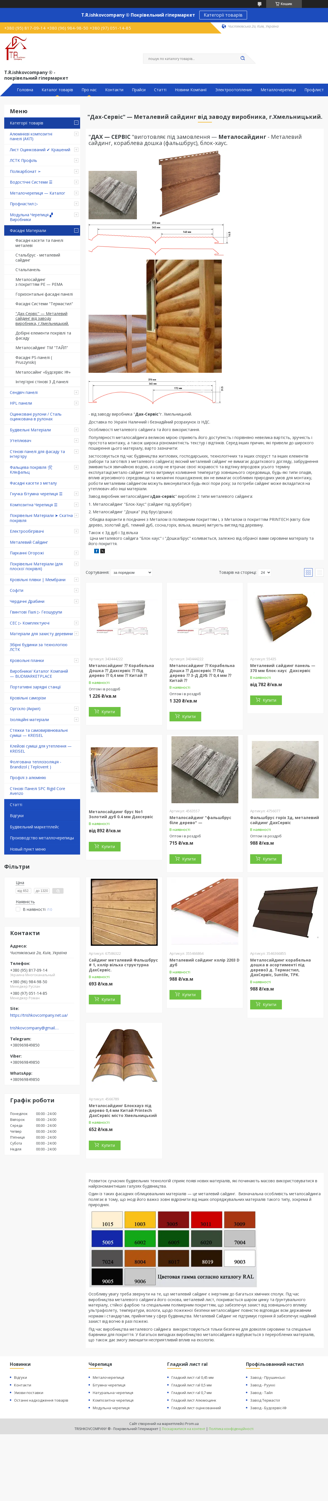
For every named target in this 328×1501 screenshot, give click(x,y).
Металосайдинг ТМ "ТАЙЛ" (41, 347)
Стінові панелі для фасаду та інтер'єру (37, 454)
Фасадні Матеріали (28, 230)
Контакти (114, 90)
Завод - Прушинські (267, 1377)
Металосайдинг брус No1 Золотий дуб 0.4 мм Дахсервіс (121, 814)
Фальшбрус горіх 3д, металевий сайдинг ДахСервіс (284, 820)
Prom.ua (192, 1423)
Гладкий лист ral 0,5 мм (191, 1385)
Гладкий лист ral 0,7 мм (191, 1392)
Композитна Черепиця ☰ (34, 504)
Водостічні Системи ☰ (31, 182)
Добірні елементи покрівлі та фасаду (43, 335)
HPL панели (21, 403)
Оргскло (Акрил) (25, 708)
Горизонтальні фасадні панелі (44, 294)
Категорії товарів (223, 15)
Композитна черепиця (113, 1400)
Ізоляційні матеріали (29, 719)
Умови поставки (28, 1392)
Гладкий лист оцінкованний (196, 1407)
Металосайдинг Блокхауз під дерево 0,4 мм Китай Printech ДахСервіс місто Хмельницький (123, 1110)
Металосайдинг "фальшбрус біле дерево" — (200, 820)
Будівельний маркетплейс (34, 826)
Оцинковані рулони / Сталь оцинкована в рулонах (36, 416)
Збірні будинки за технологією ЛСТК (38, 647)
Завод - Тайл (261, 1392)
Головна (25, 90)
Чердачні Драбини (27, 601)
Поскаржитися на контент (183, 1428)
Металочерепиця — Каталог (37, 193)
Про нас (89, 90)
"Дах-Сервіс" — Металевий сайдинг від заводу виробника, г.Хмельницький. (42, 318)
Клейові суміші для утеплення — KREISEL (41, 748)
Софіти (16, 590)
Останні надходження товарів (41, 1400)
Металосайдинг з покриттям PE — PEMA (39, 282)
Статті (160, 90)
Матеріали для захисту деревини (41, 633)
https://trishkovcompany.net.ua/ (39, 1015)
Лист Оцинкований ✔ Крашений (40, 149)
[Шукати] (242, 58)
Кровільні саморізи (28, 698)
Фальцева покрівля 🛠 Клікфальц (31, 470)
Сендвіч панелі (24, 392)
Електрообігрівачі (27, 531)
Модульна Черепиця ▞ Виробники (31, 217)
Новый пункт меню (28, 849)
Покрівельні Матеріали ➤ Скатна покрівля (41, 518)
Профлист (314, 90)
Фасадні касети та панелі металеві (39, 243)
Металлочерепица (278, 90)
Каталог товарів (57, 90)
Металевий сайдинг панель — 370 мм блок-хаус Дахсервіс (282, 668)
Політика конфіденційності (231, 1428)
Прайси (139, 90)
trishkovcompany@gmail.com (34, 1028)
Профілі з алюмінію (28, 777)
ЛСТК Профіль (23, 160)
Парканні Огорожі (27, 553)
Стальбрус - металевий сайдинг (37, 257)
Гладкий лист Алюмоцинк (193, 1400)
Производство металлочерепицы (42, 837)
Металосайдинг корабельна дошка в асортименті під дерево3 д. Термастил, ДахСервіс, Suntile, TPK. (280, 967)
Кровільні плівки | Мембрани (37, 579)
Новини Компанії (191, 90)
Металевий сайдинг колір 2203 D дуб (204, 962)
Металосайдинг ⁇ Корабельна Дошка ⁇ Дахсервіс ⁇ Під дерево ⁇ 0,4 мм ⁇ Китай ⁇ (121, 670)
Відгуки (17, 815)
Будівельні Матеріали (30, 429)
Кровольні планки (27, 660)
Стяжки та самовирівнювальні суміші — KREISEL (39, 733)
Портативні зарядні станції (35, 687)
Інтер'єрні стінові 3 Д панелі (41, 381)
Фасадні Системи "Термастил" (44, 303)
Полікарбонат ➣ (25, 171)
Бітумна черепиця (109, 1385)
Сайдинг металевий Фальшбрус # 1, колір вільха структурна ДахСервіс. (123, 965)
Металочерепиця (108, 1377)
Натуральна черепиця (113, 1392)
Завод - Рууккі (262, 1385)
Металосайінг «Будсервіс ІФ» (43, 372)
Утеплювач (20, 440)
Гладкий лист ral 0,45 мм (192, 1377)
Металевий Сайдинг (29, 542)
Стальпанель (27, 269)
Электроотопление (233, 90)
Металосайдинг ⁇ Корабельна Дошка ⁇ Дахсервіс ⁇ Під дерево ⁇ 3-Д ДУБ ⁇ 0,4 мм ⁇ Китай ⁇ (202, 673)
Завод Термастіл (265, 1400)
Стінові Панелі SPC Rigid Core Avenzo (37, 791)
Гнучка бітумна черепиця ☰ (36, 493)
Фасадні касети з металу (33, 483)
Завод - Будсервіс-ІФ (268, 1407)
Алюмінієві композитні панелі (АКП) (31, 136)
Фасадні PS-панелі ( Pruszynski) (33, 360)
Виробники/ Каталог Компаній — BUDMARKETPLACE (39, 673)
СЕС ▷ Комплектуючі (29, 623)
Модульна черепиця (111, 1407)
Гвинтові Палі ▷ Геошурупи (36, 612)
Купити (108, 711)
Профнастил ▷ (24, 203)
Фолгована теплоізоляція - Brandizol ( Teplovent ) (35, 764)
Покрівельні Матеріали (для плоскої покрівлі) (36, 566)
